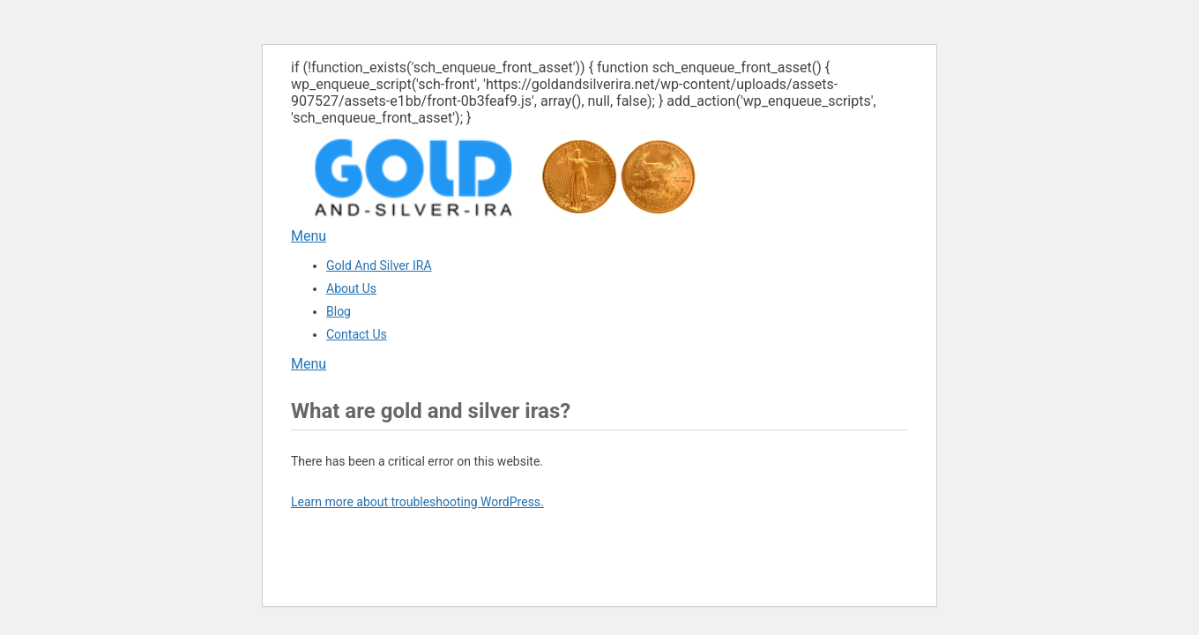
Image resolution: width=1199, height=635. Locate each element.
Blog (338, 311)
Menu (308, 236)
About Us (351, 288)
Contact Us (356, 334)
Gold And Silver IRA (379, 265)
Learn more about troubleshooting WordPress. (417, 502)
